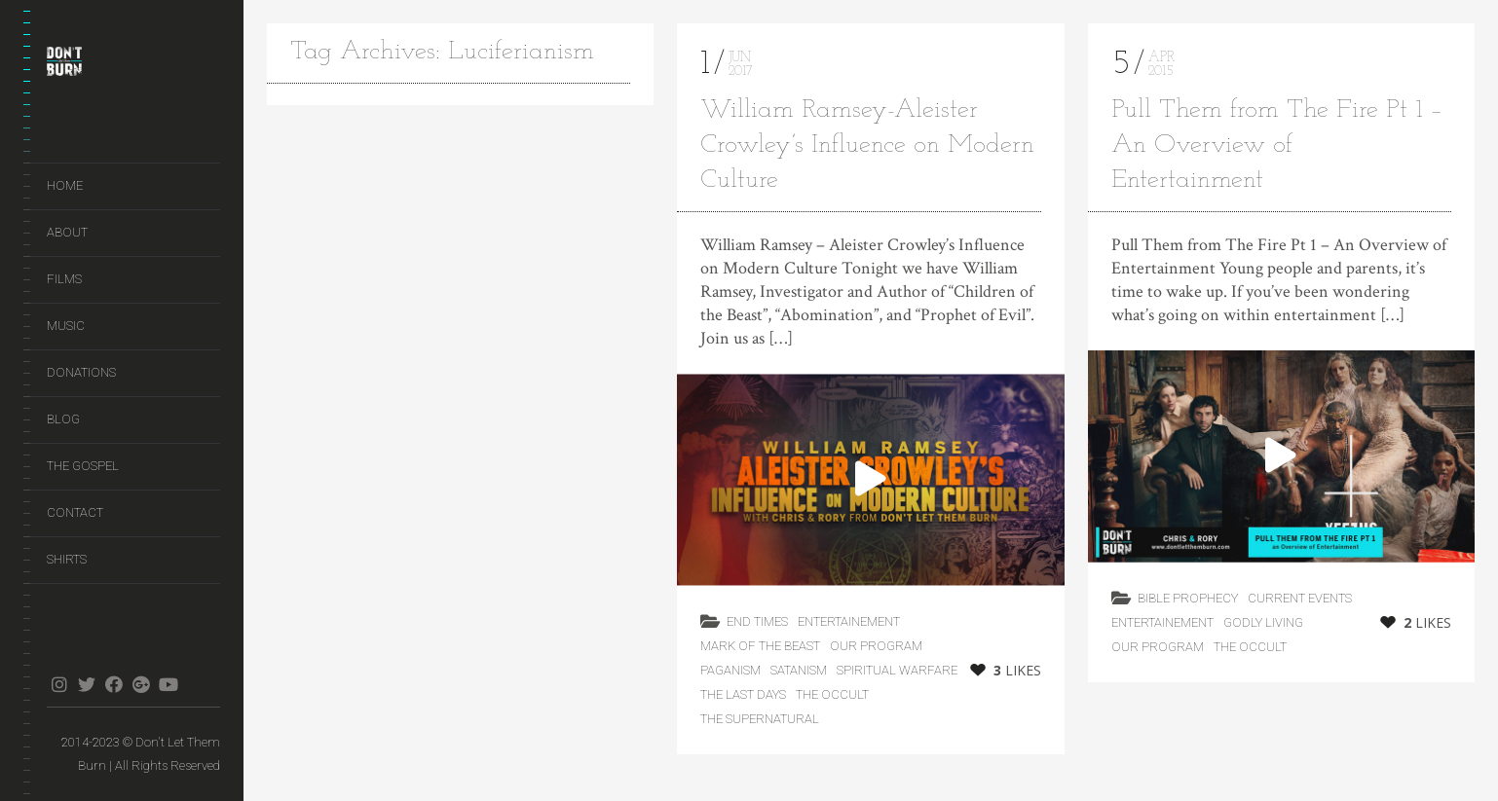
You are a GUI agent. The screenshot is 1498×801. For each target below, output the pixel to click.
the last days (743, 694)
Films (64, 279)
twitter (86, 684)
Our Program (876, 645)
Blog (63, 419)
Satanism (798, 670)
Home (65, 185)
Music (66, 325)
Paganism (730, 670)
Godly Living (1263, 622)
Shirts (67, 559)
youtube (168, 684)
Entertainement (849, 621)
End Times (757, 621)
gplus (141, 684)
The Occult (832, 694)
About (67, 232)
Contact (75, 512)
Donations (81, 372)
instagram (59, 684)
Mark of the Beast (760, 645)
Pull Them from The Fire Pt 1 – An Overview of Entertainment (1277, 145)
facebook (113, 684)
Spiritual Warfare (897, 670)
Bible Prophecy (1188, 598)
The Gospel (83, 465)
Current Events (1300, 598)
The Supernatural (759, 718)
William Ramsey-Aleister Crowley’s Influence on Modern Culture (867, 145)
